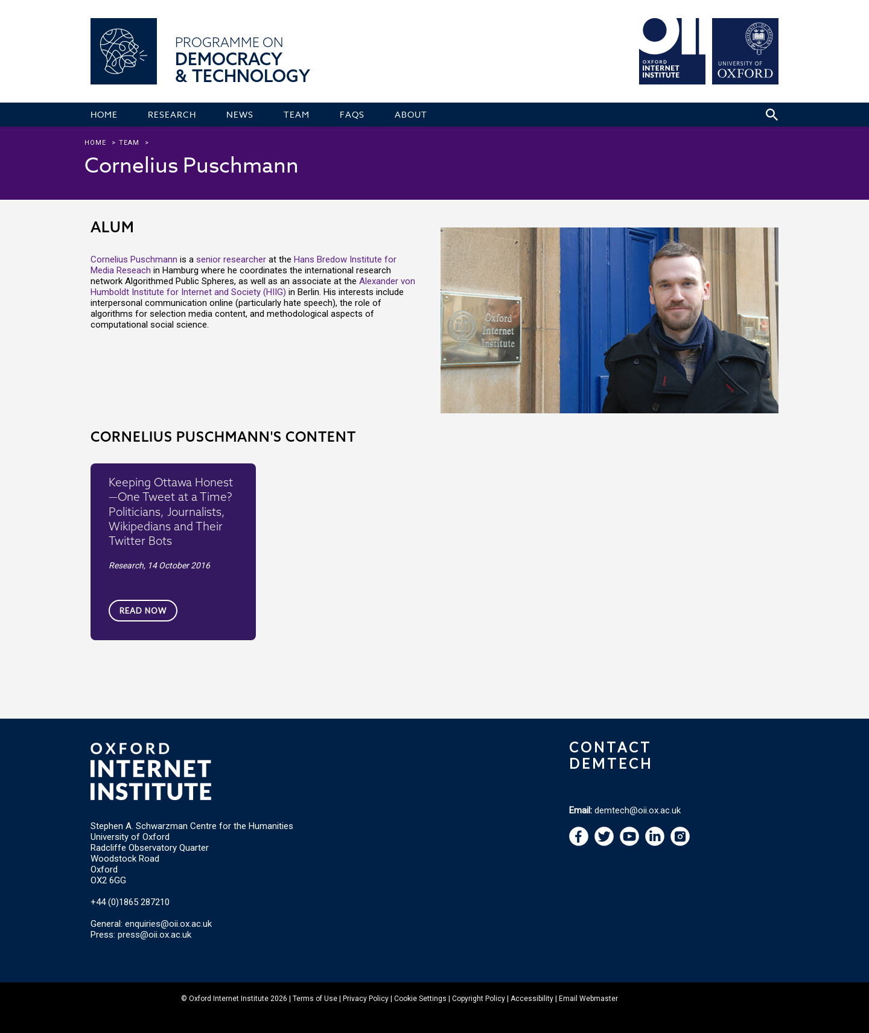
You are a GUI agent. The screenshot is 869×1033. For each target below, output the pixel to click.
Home (95, 143)
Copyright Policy (478, 998)
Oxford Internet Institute (229, 998)
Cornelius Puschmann (134, 259)
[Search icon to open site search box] (772, 115)
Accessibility (532, 998)
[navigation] (629, 843)
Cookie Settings (420, 998)
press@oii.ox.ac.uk (154, 934)
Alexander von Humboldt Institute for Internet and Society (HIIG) (253, 286)
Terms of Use (315, 998)
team (129, 143)
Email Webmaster (588, 998)
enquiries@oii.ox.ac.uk (168, 923)
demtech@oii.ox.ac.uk (637, 810)
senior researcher (231, 259)
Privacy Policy (366, 998)
